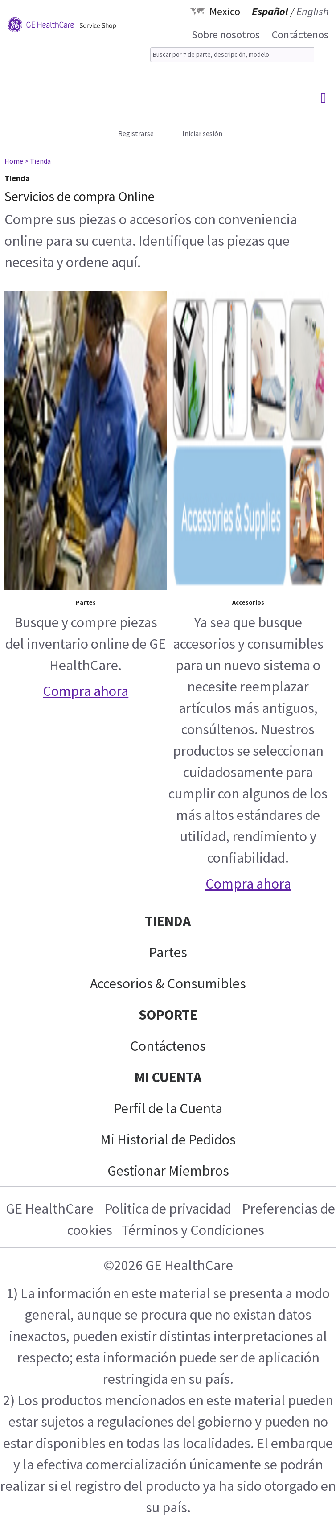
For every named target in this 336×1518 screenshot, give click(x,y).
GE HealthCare (50, 1209)
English (312, 11)
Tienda (168, 921)
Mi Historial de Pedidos (168, 1139)
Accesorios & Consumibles (168, 983)
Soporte (168, 1015)
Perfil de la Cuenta (168, 1108)
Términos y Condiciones (193, 1230)
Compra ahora (85, 691)
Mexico (224, 11)
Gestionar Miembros (168, 1171)
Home (13, 160)
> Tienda (38, 160)
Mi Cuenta (168, 1077)
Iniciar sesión (202, 133)
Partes (168, 952)
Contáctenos (300, 34)
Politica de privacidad (167, 1209)
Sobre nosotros (226, 34)
